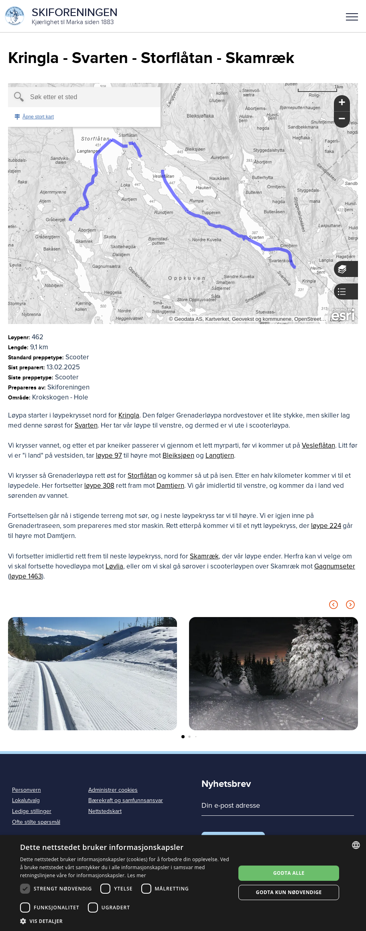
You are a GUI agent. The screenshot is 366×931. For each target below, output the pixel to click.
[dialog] (183, 883)
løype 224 (326, 526)
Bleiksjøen (178, 455)
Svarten (86, 425)
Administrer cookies (113, 789)
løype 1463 (26, 576)
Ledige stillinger (31, 811)
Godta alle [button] (289, 873)
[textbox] (70, 97)
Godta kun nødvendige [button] (289, 892)
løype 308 (99, 485)
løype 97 (109, 455)
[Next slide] (350, 606)
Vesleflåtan (318, 445)
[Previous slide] (333, 606)
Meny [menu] (352, 16)
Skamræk (204, 556)
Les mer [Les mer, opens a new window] (136, 875)
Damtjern (170, 485)
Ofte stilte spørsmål (36, 822)
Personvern (26, 789)
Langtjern (219, 455)
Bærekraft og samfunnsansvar (125, 800)
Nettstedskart (105, 811)
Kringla (128, 415)
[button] (352, 16)
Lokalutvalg (26, 800)
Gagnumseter (334, 566)
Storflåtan (142, 475)
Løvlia (114, 566)
